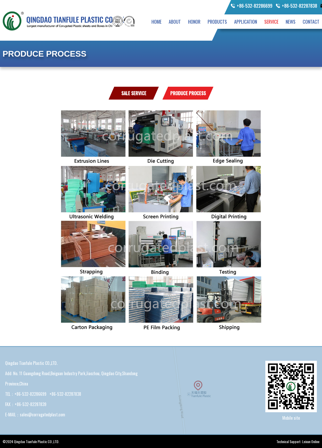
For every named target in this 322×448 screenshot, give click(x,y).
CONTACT (311, 21)
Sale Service (133, 93)
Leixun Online (310, 441)
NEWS (290, 21)
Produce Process (188, 93)
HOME (156, 21)
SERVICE (271, 21)
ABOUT (175, 21)
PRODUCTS (217, 21)
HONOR (194, 21)
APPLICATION (245, 21)
